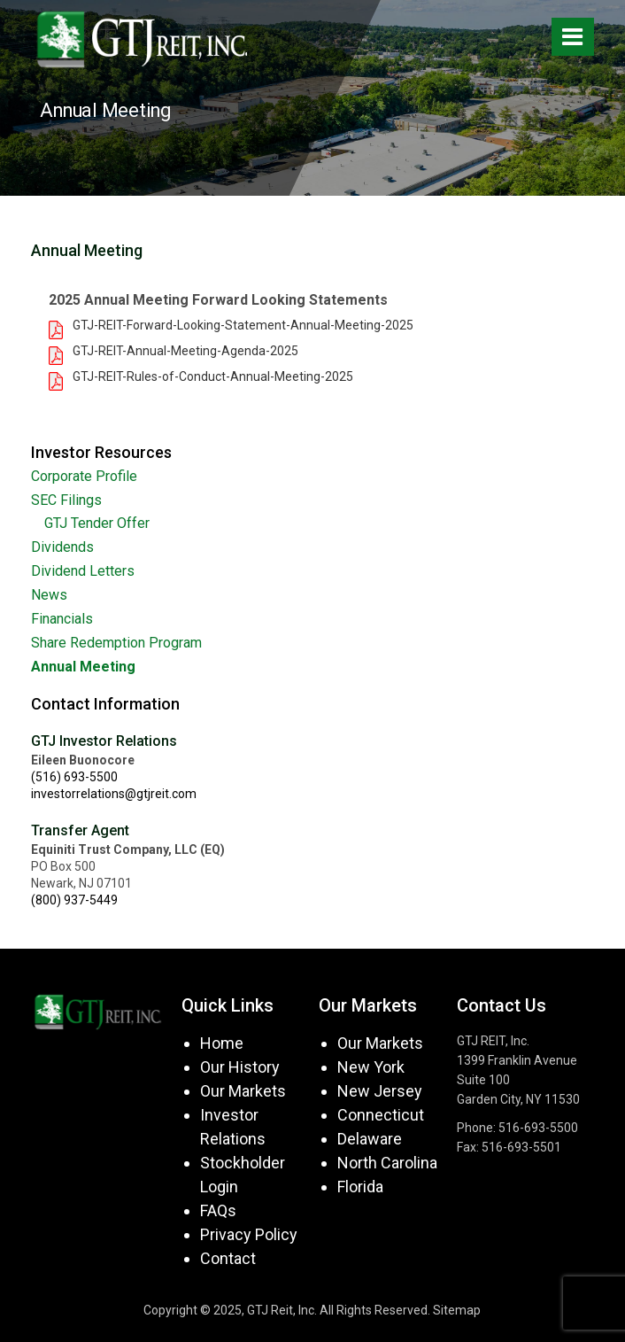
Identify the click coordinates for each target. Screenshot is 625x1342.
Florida (360, 1186)
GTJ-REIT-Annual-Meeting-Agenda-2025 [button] (185, 351)
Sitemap (457, 1310)
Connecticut (380, 1114)
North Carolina (387, 1162)
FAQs (218, 1210)
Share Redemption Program (116, 642)
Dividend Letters (83, 570)
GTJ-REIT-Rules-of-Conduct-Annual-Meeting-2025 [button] (213, 376)
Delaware (369, 1138)
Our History (240, 1067)
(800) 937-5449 (74, 900)
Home (221, 1043)
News (49, 594)
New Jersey (379, 1091)
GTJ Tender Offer (97, 523)
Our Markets (243, 1091)
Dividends (62, 547)
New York (371, 1067)
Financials (62, 618)
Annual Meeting (83, 666)
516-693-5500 (538, 1128)
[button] (59, 329)
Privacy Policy (248, 1234)
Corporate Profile (84, 476)
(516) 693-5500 (74, 777)
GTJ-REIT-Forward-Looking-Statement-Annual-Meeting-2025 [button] (243, 325)
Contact (228, 1258)
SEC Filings (66, 500)
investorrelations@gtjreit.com (114, 794)
